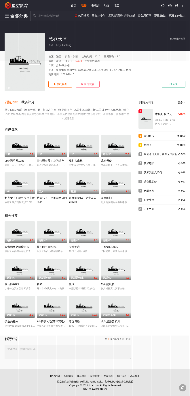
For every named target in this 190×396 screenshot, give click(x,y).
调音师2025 (12, 284)
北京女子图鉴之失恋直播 (20, 197)
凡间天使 (106, 160)
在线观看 (60, 84)
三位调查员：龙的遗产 (50, 160)
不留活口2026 (109, 246)
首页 (73, 5)
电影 (84, 5)
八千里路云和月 (110, 321)
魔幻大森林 (76, 160)
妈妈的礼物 (108, 284)
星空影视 (16, 5)
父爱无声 (74, 246)
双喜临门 (106, 197)
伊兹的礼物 (11, 321)
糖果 (39, 284)
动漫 (106, 5)
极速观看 (87, 84)
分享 (174, 84)
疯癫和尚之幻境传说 (17, 246)
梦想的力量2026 (46, 246)
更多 (181, 102)
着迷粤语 (74, 321)
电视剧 (95, 5)
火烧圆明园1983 (14, 160)
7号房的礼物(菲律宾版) (51, 321)
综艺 (116, 5)
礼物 (71, 284)
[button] (13, 102)
